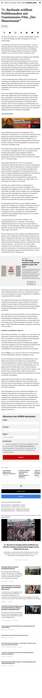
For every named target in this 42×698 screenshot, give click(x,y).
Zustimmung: (7, 441)
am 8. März (14, 149)
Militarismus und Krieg (22, 509)
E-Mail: (5, 420)
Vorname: (6, 427)
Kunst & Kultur (6, 505)
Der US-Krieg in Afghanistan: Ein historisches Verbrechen (9, 472)
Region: (5, 434)
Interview (10, 220)
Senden (21, 457)
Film (23, 505)
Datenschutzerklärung (26, 446)
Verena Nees (4, 26)
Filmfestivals (16, 505)
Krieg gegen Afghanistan (8, 509)
